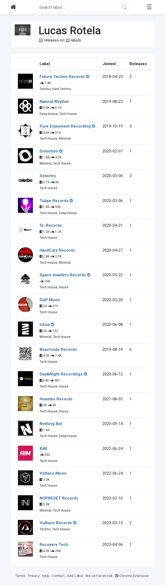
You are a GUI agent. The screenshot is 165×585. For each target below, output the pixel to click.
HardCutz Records (57, 250)
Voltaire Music (53, 473)
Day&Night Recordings (61, 374)
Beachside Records (58, 349)
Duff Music (50, 299)
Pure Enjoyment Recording (65, 126)
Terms (20, 576)
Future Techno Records (62, 76)
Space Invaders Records (63, 275)
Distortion (49, 151)
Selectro (48, 175)
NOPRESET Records (59, 498)
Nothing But (51, 423)
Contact (58, 576)
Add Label (75, 576)
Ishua (45, 324)
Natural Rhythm (54, 101)
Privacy (34, 576)
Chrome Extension (131, 576)
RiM (43, 448)
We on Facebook (99, 576)
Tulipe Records (54, 200)
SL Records (51, 225)
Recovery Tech (54, 544)
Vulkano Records (56, 522)
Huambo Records (56, 399)
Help (45, 576)
